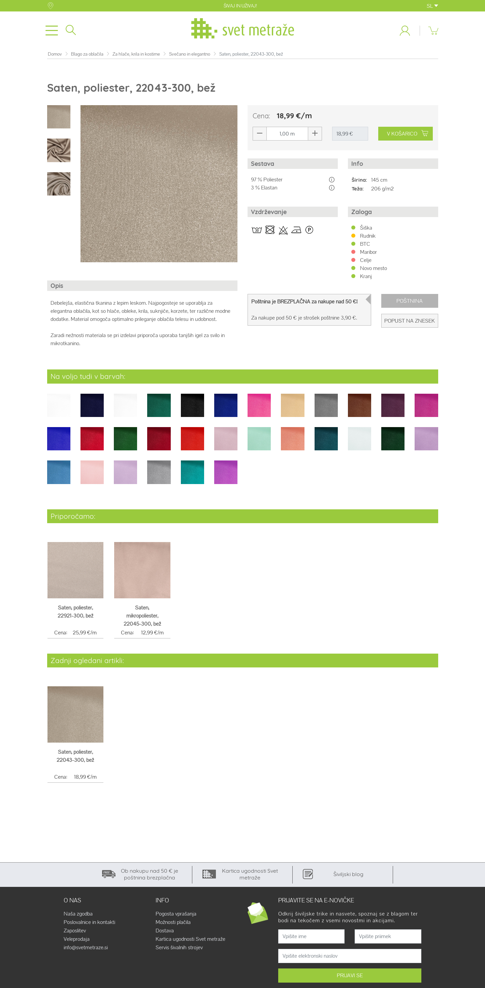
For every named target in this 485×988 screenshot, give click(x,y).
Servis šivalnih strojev (179, 949)
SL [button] (432, 5)
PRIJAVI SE (350, 976)
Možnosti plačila (173, 923)
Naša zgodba (78, 915)
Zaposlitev (75, 932)
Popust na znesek (409, 322)
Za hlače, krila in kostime (136, 55)
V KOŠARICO (407, 135)
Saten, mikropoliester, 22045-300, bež (142, 617)
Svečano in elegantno (189, 55)
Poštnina (409, 302)
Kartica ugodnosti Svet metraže (190, 940)
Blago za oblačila (87, 55)
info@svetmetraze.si (86, 949)
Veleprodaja (77, 940)
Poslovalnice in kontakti (89, 923)
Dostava (165, 932)
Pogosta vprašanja (176, 915)
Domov (55, 55)
